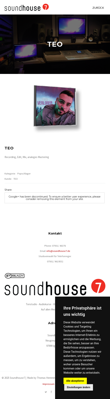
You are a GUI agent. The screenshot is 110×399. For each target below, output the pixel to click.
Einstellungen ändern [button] (78, 387)
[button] (98, 6)
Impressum (48, 384)
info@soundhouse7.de (58, 251)
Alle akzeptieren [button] (75, 380)
